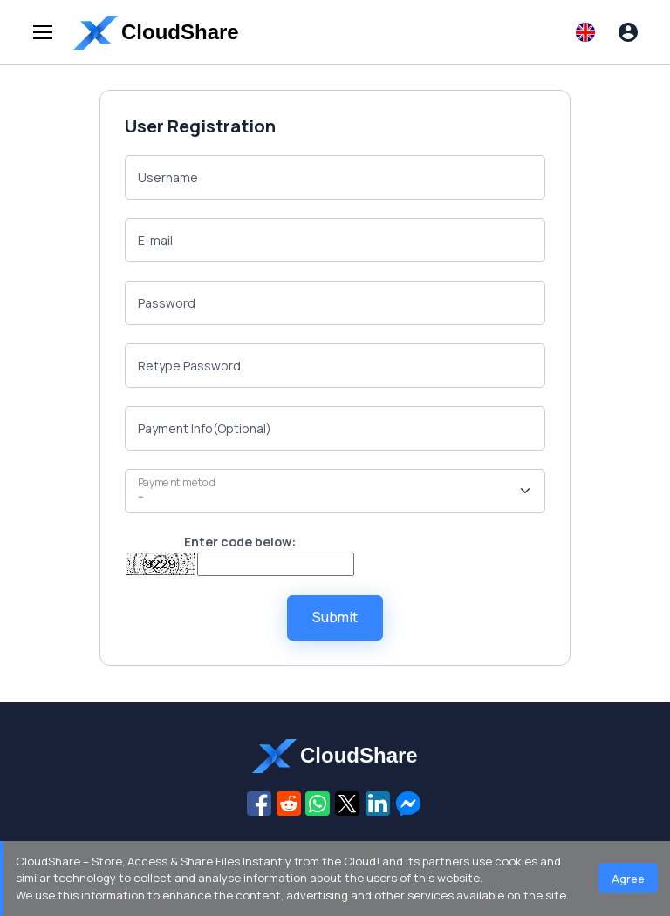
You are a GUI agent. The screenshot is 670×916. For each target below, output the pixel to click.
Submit (335, 617)
